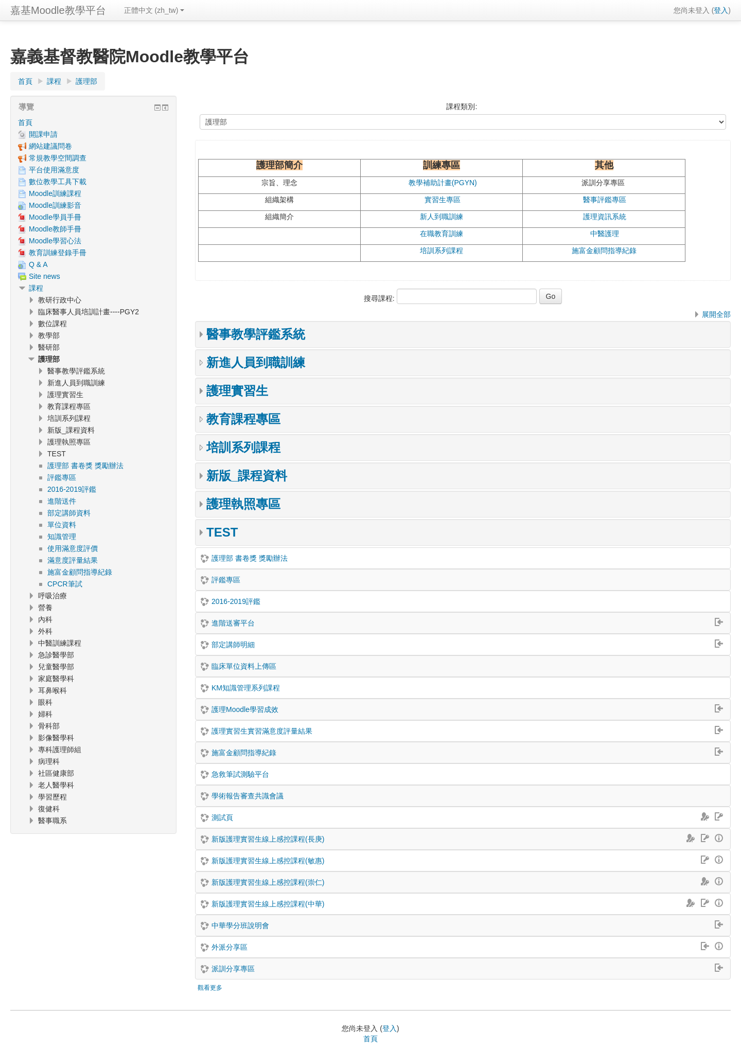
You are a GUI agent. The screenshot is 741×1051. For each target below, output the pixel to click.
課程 (36, 288)
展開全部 (716, 314)
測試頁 (222, 817)
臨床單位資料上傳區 (243, 666)
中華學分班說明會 (240, 925)
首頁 (25, 122)
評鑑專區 (225, 580)
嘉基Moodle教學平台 (58, 10)
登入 (721, 10)
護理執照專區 (243, 504)
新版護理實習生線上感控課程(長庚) (267, 839)
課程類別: (461, 106)
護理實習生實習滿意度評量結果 (261, 731)
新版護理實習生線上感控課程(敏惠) (267, 861)
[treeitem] (93, 122)
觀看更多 (210, 987)
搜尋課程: (380, 298)
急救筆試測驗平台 (240, 774)
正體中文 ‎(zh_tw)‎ (154, 10)
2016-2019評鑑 (235, 601)
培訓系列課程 (441, 250)
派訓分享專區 (233, 969)
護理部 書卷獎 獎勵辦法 (249, 558)
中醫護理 (604, 233)
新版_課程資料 (246, 476)
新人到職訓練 (441, 216)
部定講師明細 (233, 644)
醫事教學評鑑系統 (255, 334)
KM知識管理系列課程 (245, 688)
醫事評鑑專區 (604, 199)
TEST (222, 532)
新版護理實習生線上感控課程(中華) (267, 904)
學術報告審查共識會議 (247, 796)
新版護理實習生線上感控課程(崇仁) (267, 882)
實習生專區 (443, 199)
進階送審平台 (233, 623)
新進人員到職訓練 (255, 362)
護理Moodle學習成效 (244, 709)
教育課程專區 (243, 419)
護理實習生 (237, 391)
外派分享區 (229, 947)
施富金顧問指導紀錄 (604, 250)
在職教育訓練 (441, 233)
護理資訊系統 (604, 216)
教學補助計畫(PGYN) (443, 183)
